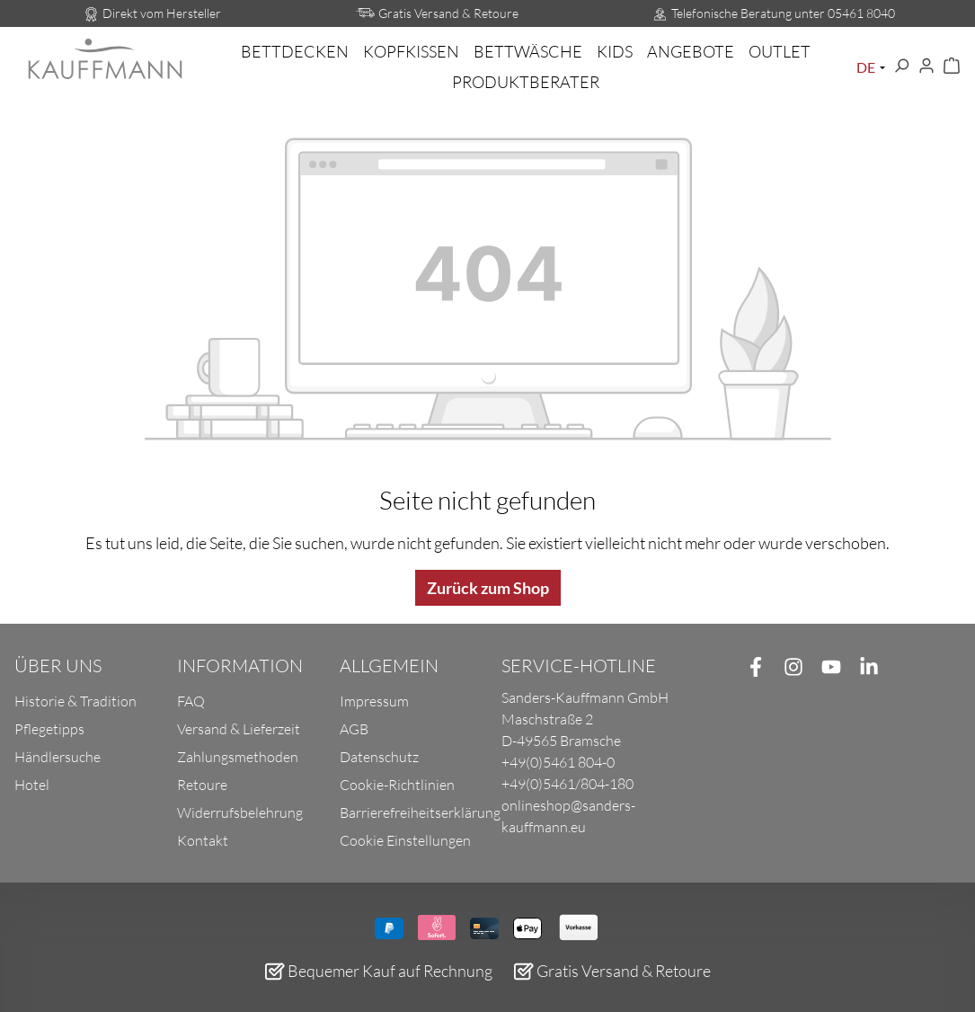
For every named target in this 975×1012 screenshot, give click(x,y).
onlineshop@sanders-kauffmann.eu (568, 816)
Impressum (374, 701)
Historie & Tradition (75, 701)
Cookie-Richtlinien (397, 785)
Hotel (31, 785)
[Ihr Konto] (926, 66)
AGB (354, 729)
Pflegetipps (49, 729)
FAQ (191, 701)
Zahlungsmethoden (237, 757)
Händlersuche (57, 757)
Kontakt (202, 840)
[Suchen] (901, 66)
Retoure (202, 785)
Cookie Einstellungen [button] (405, 840)
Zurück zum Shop (488, 588)
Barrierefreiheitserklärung (420, 812)
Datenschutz (379, 757)
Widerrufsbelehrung (240, 812)
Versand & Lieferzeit (238, 729)
